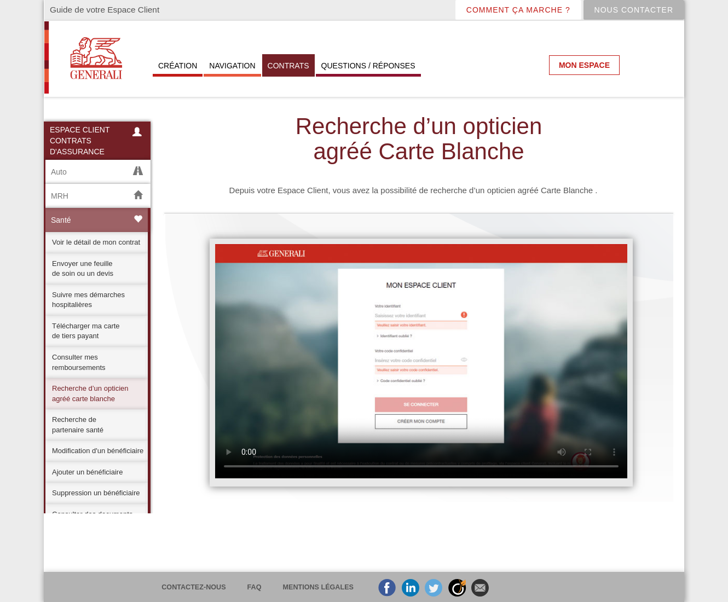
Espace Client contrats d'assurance (97, 140)
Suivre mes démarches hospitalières (88, 300)
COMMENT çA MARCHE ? (518, 9)
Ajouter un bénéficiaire (87, 472)
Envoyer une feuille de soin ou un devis (82, 268)
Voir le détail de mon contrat (96, 242)
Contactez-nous (193, 587)
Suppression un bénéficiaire (96, 493)
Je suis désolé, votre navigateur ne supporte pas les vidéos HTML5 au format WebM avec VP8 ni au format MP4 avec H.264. (421, 361)
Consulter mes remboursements (79, 362)
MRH (96, 195)
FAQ (254, 587)
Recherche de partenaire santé (77, 424)
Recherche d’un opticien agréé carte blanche (90, 393)
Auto (96, 171)
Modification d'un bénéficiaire (97, 451)
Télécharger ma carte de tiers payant (86, 331)
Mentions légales (318, 587)
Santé (96, 219)
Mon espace (584, 65)
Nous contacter (633, 9)
